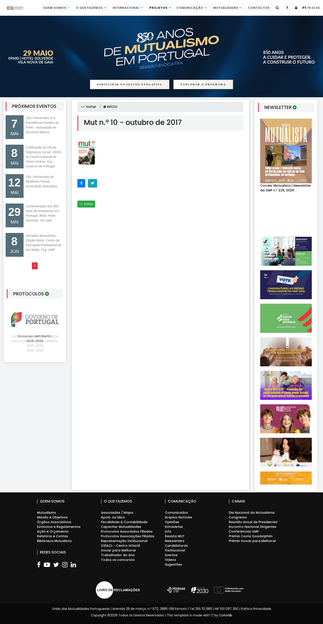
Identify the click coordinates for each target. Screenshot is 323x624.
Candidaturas (176, 545)
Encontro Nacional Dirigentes (252, 526)
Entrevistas (174, 526)
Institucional (175, 550)
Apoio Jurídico (113, 517)
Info (168, 531)
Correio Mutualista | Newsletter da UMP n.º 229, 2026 (285, 188)
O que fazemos (87, 8)
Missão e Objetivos (52, 517)
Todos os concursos (118, 560)
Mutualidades (225, 8)
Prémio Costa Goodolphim (251, 536)
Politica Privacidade (256, 608)
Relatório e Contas (52, 536)
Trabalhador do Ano (118, 555)
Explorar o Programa (203, 84)
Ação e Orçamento (53, 531)
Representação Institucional (124, 541)
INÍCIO (110, 106)
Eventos (171, 555)
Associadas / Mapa (117, 512)
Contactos (258, 8)
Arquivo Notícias (178, 517)
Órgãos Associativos (54, 522)
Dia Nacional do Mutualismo (252, 512)
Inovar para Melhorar (118, 550)
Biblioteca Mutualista (54, 541)
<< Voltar (88, 106)
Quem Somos (52, 8)
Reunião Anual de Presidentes (253, 522)
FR (309, 8)
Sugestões (173, 564)
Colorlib (225, 615)
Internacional (124, 8)
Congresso (238, 517)
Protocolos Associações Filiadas (127, 536)
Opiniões (172, 522)
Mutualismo (46, 512)
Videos (170, 560)
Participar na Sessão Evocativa (129, 84)
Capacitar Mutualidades (121, 526)
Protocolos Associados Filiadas (127, 531)
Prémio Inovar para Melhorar (252, 541)
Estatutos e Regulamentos (59, 526)
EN (318, 8)
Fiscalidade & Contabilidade (124, 522)
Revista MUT (175, 536)
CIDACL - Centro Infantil (120, 545)
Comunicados (176, 512)
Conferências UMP (244, 531)
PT (304, 8)
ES (313, 8)
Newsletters (174, 541)
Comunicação (189, 8)
